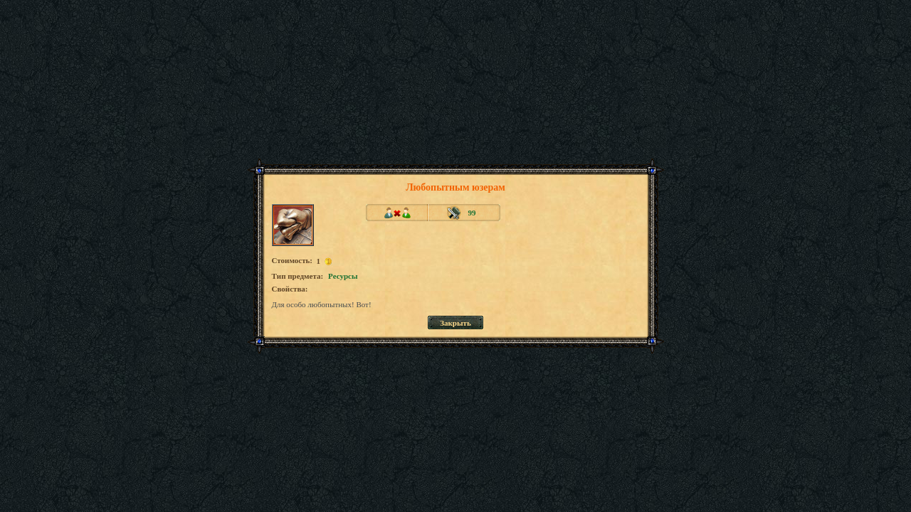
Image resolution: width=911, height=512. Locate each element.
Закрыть (455, 323)
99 (472, 212)
